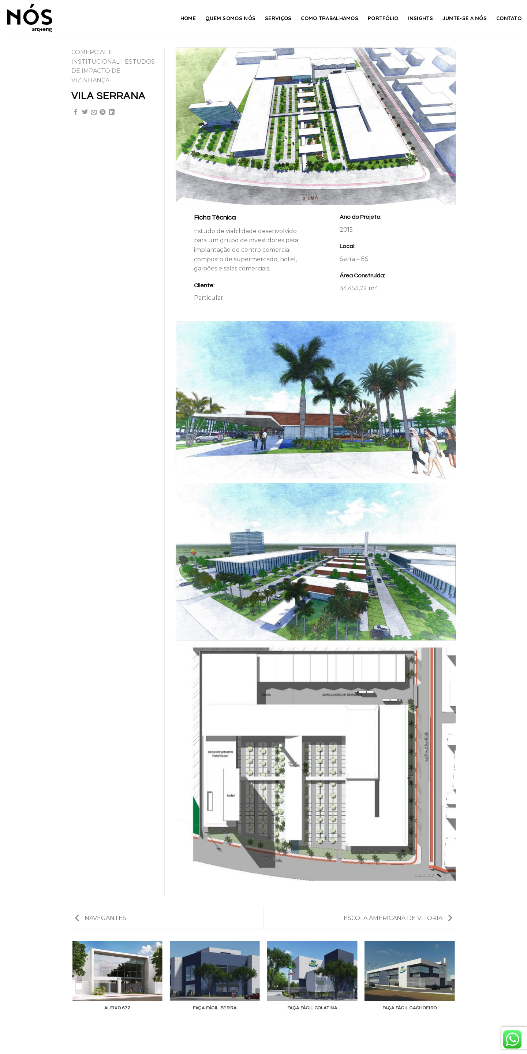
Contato (509, 18)
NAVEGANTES (100, 918)
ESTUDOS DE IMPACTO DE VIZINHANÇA (113, 71)
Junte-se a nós (464, 18)
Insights (420, 18)
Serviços (278, 18)
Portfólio (383, 18)
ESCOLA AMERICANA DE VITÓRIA (398, 918)
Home (188, 18)
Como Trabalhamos (329, 18)
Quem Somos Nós (230, 18)
